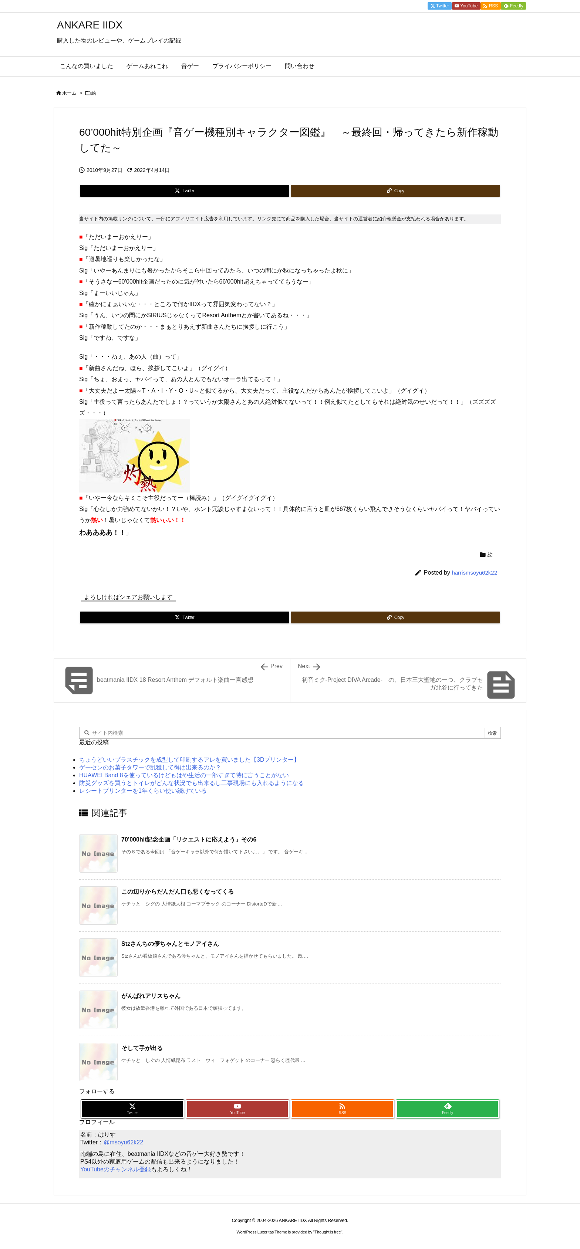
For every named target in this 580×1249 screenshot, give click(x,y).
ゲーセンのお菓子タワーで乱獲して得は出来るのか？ (150, 767)
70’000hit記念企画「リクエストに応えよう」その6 (188, 839)
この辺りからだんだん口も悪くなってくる (177, 891)
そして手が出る (142, 1048)
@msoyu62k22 (123, 1142)
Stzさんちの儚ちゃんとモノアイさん (170, 944)
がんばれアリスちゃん (151, 996)
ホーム (69, 93)
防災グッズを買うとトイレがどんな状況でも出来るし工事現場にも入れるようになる (191, 783)
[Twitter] (184, 191)
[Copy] (395, 191)
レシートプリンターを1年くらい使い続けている (143, 791)
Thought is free (327, 1232)
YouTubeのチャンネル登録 (115, 1169)
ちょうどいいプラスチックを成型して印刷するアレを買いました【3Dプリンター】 (189, 759)
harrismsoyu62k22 (474, 572)
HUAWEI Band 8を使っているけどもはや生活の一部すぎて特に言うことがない (184, 775)
